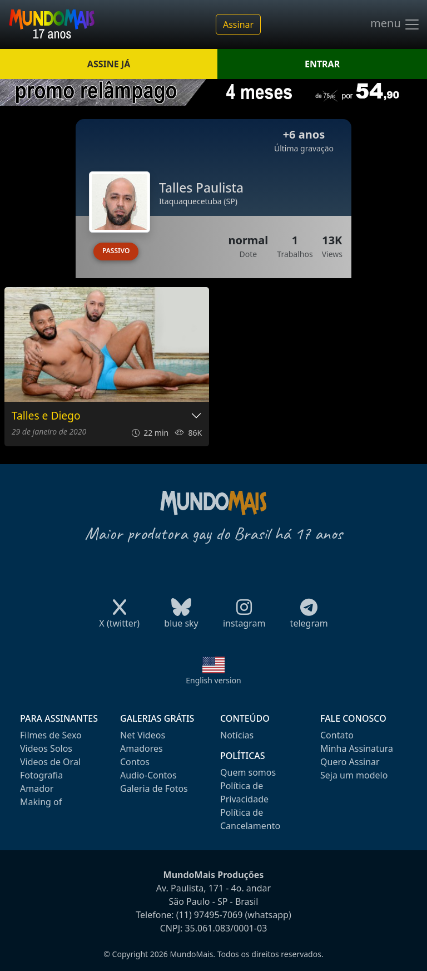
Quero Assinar (350, 762)
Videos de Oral (50, 762)
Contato (337, 735)
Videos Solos (46, 748)
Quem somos (248, 772)
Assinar (238, 24)
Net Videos (142, 735)
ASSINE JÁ (108, 64)
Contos (135, 762)
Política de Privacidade (244, 792)
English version (213, 680)
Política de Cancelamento (250, 819)
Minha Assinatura (356, 748)
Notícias (237, 735)
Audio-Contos (148, 775)
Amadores (141, 748)
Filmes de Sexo (51, 735)
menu (395, 24)
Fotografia (41, 775)
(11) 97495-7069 (209, 915)
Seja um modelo (354, 775)
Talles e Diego (46, 416)
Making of (41, 802)
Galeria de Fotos (154, 788)
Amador (36, 788)
